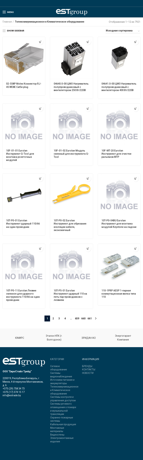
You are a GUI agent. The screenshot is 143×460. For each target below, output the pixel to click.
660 (83, 318)
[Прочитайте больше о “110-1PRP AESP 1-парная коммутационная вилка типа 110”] (136, 249)
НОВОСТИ (87, 373)
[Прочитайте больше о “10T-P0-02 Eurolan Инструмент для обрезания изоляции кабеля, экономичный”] (88, 179)
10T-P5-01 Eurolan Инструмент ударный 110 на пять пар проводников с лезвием (70, 295)
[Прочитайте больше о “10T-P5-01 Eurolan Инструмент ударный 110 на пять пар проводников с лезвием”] (88, 249)
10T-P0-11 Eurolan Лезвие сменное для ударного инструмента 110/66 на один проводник (23, 295)
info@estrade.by (12, 395)
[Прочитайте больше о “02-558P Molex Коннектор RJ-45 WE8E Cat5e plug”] (40, 42)
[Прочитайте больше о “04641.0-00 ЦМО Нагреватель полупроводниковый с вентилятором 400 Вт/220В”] (136, 42)
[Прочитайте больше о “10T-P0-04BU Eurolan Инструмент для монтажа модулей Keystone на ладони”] (136, 179)
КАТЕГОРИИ (57, 359)
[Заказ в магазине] (123, 31)
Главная (7, 21)
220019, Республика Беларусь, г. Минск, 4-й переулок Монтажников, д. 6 (23, 381)
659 (77, 318)
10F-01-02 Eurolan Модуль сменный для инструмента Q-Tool (71, 153)
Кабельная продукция (63, 424)
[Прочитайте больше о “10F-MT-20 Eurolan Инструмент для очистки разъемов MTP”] (136, 109)
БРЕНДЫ (87, 366)
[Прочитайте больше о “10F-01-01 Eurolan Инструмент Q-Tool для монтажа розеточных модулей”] (40, 109)
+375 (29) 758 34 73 (14, 388)
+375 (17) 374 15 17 (14, 392)
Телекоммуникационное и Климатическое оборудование (64, 390)
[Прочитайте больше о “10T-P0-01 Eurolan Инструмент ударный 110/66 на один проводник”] (40, 179)
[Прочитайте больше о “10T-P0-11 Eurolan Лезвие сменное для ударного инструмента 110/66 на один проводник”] (40, 249)
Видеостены (57, 434)
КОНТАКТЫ (88, 369)
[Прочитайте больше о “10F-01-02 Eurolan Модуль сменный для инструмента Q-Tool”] (88, 109)
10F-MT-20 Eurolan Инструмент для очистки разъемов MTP (116, 153)
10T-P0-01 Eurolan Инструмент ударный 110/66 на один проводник (23, 223)
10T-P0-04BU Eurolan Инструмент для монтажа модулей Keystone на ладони (118, 223)
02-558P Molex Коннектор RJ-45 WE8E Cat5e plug (23, 85)
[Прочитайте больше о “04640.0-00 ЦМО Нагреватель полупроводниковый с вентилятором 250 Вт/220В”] (88, 42)
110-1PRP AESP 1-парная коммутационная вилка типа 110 (118, 293)
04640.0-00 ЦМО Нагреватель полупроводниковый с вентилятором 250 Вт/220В (71, 86)
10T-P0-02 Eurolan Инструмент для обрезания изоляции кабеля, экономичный (70, 225)
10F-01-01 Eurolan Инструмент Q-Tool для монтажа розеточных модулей (20, 155)
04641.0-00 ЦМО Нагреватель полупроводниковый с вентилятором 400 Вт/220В (118, 86)
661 (90, 318)
